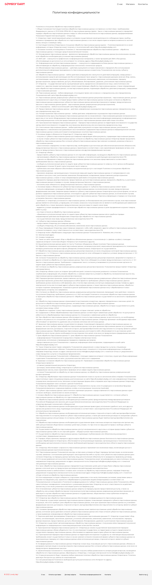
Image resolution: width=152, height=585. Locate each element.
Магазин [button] (130, 4)
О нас (120, 4)
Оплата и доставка (55, 574)
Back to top (143, 575)
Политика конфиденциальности (90, 574)
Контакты (143, 4)
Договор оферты (70, 574)
